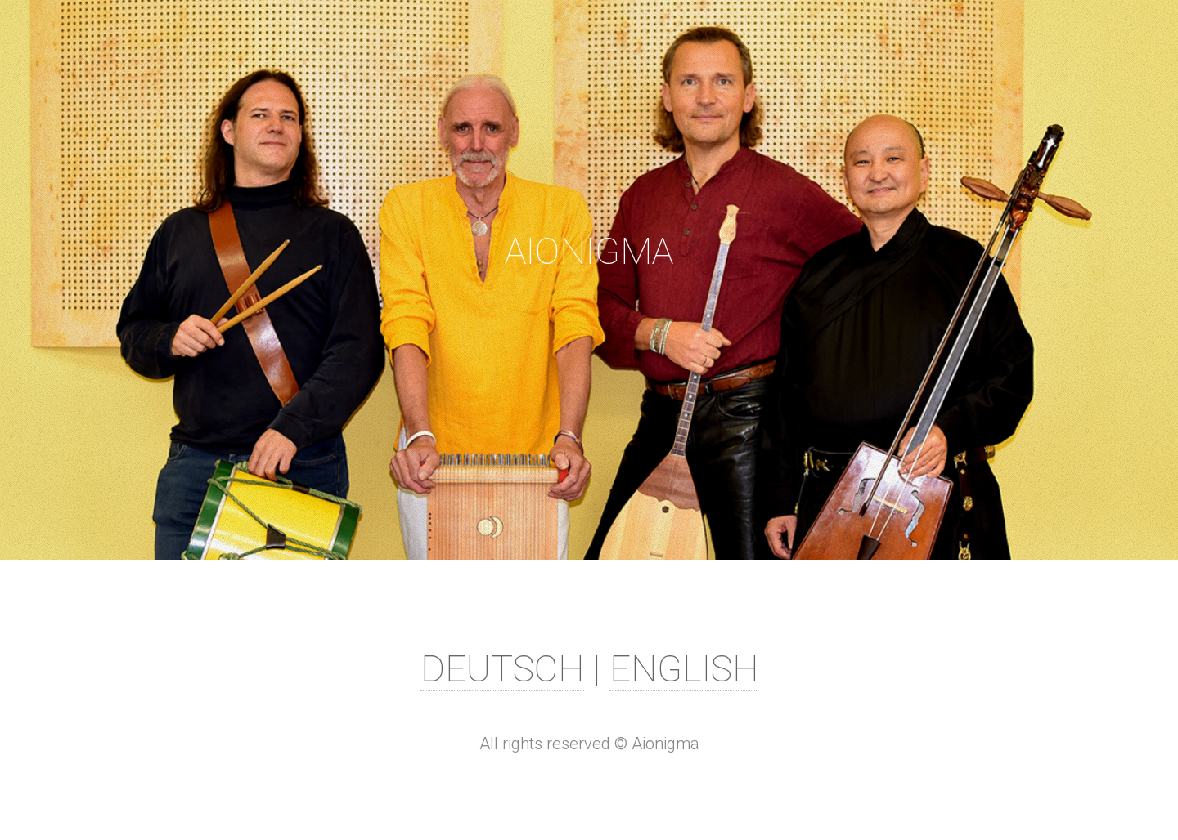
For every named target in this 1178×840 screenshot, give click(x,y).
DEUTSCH (502, 668)
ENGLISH (683, 668)
